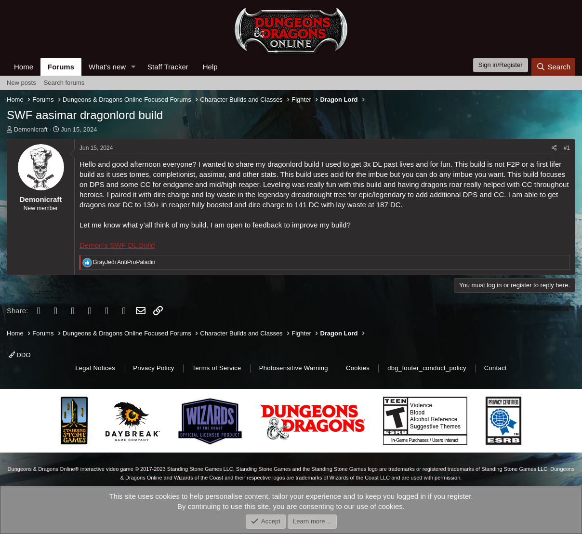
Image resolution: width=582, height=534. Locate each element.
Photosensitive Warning (293, 368)
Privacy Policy (153, 368)
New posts (21, 82)
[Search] (553, 67)
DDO (20, 355)
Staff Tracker (167, 67)
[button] (133, 67)
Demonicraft (31, 129)
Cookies (358, 368)
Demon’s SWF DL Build (117, 245)
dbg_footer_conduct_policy (426, 368)
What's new (107, 67)
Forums (61, 67)
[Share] (554, 148)
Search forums (64, 82)
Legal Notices (95, 368)
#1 (567, 148)
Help (210, 67)
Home (23, 67)
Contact (495, 368)
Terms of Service (216, 368)
